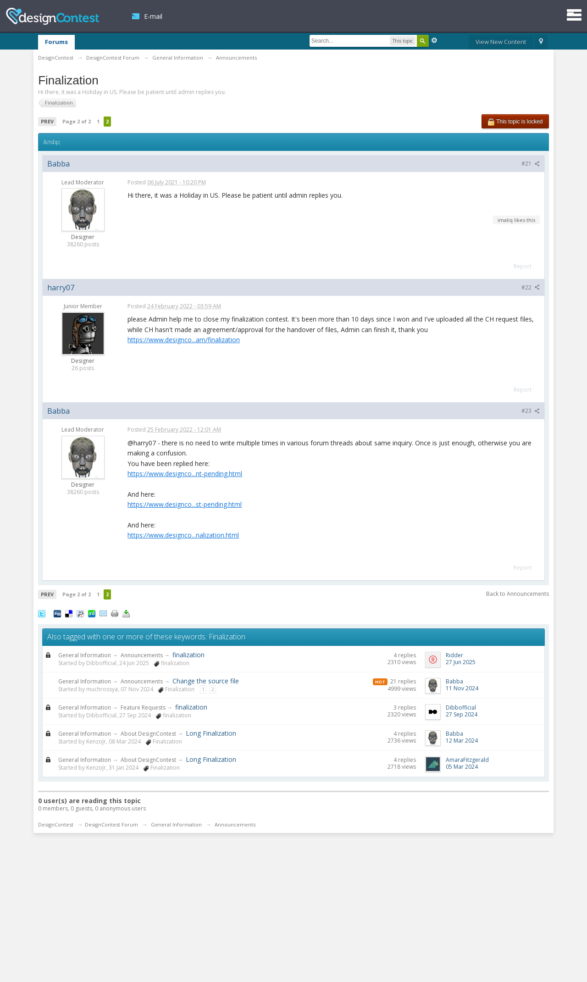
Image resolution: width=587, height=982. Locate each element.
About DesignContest (148, 734)
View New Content (501, 42)
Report (523, 266)
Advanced (434, 40)
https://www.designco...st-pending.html (184, 504)
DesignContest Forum (111, 824)
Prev (47, 121)
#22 (530, 287)
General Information (84, 655)
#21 (530, 163)
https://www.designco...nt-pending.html (184, 473)
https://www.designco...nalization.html (183, 535)
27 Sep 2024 (461, 714)
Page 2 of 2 (76, 121)
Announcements (142, 655)
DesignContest (52, 16)
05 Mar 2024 (462, 767)
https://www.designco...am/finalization (183, 339)
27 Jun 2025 (461, 662)
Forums (56, 42)
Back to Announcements (517, 594)
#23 (530, 411)
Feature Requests (143, 707)
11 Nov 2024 (462, 688)
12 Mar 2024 (462, 740)
